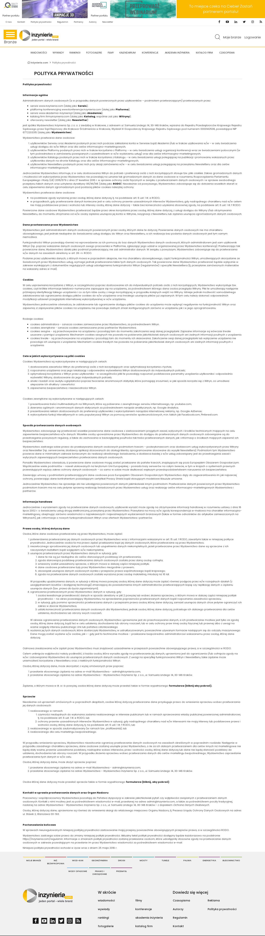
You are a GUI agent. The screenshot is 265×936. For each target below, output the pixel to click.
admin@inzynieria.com (126, 671)
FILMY (111, 52)
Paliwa (187, 860)
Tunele (165, 860)
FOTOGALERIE (94, 52)
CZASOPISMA (227, 52)
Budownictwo (231, 860)
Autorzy (93, 21)
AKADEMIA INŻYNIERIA (177, 52)
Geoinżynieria (100, 860)
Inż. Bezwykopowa (55, 862)
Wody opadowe (77, 871)
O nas (9, 21)
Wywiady (58, 52)
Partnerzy (78, 21)
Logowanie (253, 37)
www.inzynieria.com (51, 106)
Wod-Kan (77, 860)
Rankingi (74, 52)
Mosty (143, 860)
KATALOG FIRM (204, 52)
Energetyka (209, 860)
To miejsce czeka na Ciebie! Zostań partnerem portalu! (221, 9)
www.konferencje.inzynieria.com (81, 109)
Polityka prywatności (41, 21)
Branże (10, 37)
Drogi (121, 860)
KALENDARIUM (127, 52)
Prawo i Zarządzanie (99, 873)
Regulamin (62, 21)
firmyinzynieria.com (57, 116)
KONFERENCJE (150, 52)
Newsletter (107, 21)
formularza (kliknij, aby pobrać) (147, 782)
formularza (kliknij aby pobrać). (190, 686)
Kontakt (21, 21)
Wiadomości (38, 52)
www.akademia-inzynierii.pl (56, 113)
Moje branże (232, 37)
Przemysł (121, 871)
